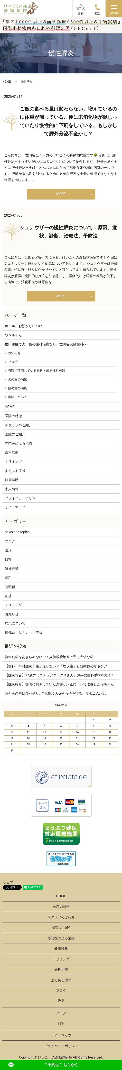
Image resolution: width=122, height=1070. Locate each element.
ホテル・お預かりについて (25, 326)
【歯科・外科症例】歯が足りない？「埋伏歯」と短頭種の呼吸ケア (56, 666)
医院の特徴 (13, 416)
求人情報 (12, 489)
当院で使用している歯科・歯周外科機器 (36, 370)
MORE (61, 194)
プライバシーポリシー (22, 498)
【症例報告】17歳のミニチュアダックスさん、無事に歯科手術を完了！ (59, 675)
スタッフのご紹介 (18, 425)
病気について (15, 623)
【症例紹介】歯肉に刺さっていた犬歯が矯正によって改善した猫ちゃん (59, 684)
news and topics (17, 532)
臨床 (8, 550)
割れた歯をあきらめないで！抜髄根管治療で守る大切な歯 (49, 657)
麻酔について (17, 397)
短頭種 (10, 587)
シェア (8, 882)
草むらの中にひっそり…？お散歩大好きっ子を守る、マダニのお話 (55, 693)
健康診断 (12, 480)
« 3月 (8, 705)
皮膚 (8, 596)
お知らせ (14, 353)
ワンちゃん (13, 335)
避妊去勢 (12, 568)
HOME (6, 81)
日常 (8, 559)
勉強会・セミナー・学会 (23, 632)
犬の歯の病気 (17, 379)
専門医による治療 (18, 443)
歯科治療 (12, 452)
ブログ (13, 362)
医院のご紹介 (15, 434)
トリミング (13, 461)
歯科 (8, 578)
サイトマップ (15, 507)
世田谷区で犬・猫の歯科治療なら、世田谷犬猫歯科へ (46, 344)
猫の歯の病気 (17, 388)
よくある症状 (15, 471)
